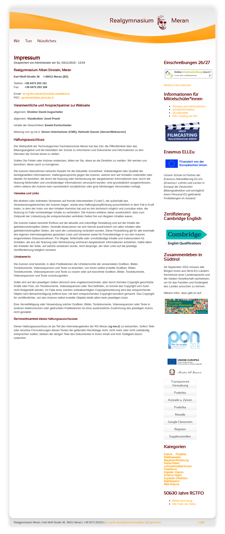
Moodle (180, 414)
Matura (174, 484)
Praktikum (170, 469)
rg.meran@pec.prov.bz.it (37, 97)
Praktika (180, 393)
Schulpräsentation (183, 109)
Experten (169, 478)
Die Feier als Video (184, 504)
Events (168, 454)
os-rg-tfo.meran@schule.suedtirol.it (46, 93)
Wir (17, 41)
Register (180, 429)
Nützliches (46, 41)
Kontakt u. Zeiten (180, 400)
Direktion (181, 478)
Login (201, 522)
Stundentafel (180, 112)
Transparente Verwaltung (180, 383)
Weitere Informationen (177, 85)
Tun (28, 41)
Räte (166, 484)
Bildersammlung (182, 500)
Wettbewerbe (172, 457)
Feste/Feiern (172, 463)
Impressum (154, 522)
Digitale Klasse (173, 472)
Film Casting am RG (185, 116)
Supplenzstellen (180, 436)
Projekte (182, 454)
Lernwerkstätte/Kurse (178, 466)
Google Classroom (180, 422)
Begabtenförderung (176, 460)
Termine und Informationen (189, 106)
